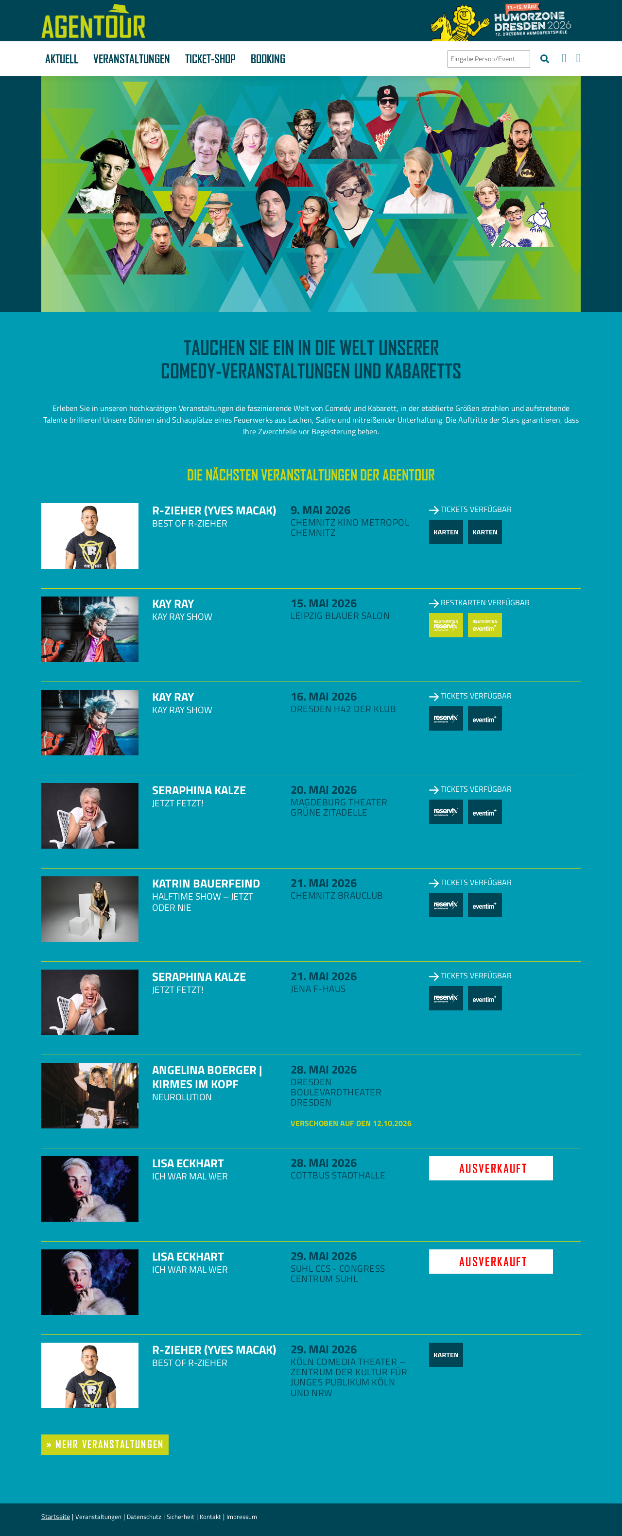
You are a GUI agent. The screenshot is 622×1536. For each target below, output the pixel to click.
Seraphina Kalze (199, 790)
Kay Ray (173, 603)
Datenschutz (144, 1516)
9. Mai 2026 (320, 509)
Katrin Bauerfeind (206, 883)
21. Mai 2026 (324, 882)
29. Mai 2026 (324, 1255)
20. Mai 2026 (324, 789)
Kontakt (210, 1516)
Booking (268, 59)
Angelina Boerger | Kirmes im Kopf (207, 1076)
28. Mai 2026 (324, 1069)
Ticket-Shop (210, 59)
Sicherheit (180, 1516)
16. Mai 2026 (324, 696)
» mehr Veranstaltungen (105, 1444)
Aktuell (61, 59)
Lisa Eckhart (188, 1163)
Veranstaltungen (131, 59)
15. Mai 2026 (324, 603)
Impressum (241, 1516)
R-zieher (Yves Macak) (214, 510)
